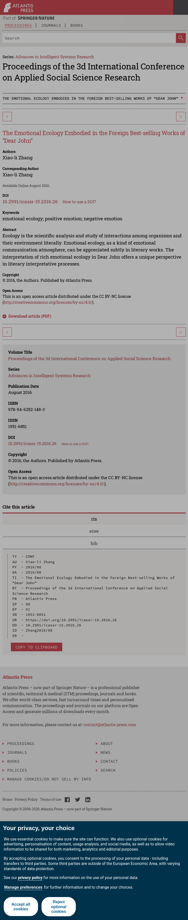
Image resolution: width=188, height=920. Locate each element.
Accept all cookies (20, 906)
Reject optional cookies (58, 906)
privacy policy (30, 877)
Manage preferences (23, 887)
